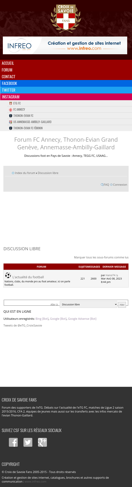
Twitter (8, 90)
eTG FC (15, 103)
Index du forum (25, 173)
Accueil (8, 63)
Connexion (120, 185)
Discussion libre (48, 173)
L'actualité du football (28, 277)
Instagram (11, 96)
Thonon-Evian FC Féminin (26, 128)
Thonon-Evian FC (21, 116)
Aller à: (54, 304)
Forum (7, 69)
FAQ (106, 185)
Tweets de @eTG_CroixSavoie (22, 325)
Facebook (9, 83)
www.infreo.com (35, 481)
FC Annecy (17, 109)
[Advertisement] (66, 218)
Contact (8, 76)
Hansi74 (110, 275)
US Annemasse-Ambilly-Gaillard (30, 122)
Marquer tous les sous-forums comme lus (101, 257)
